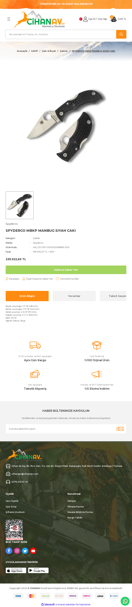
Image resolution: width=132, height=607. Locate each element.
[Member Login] (85, 19)
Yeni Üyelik (12, 501)
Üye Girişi (11, 506)
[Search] (66, 34)
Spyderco (38, 243)
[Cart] (118, 19)
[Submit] (120, 429)
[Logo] (39, 18)
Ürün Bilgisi (27, 296)
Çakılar (36, 238)
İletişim (72, 501)
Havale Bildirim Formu (80, 512)
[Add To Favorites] (68, 279)
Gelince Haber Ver (66, 269)
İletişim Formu (76, 506)
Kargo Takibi (75, 517)
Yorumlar (74, 296)
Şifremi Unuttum (15, 512)
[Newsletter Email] (66, 429)
